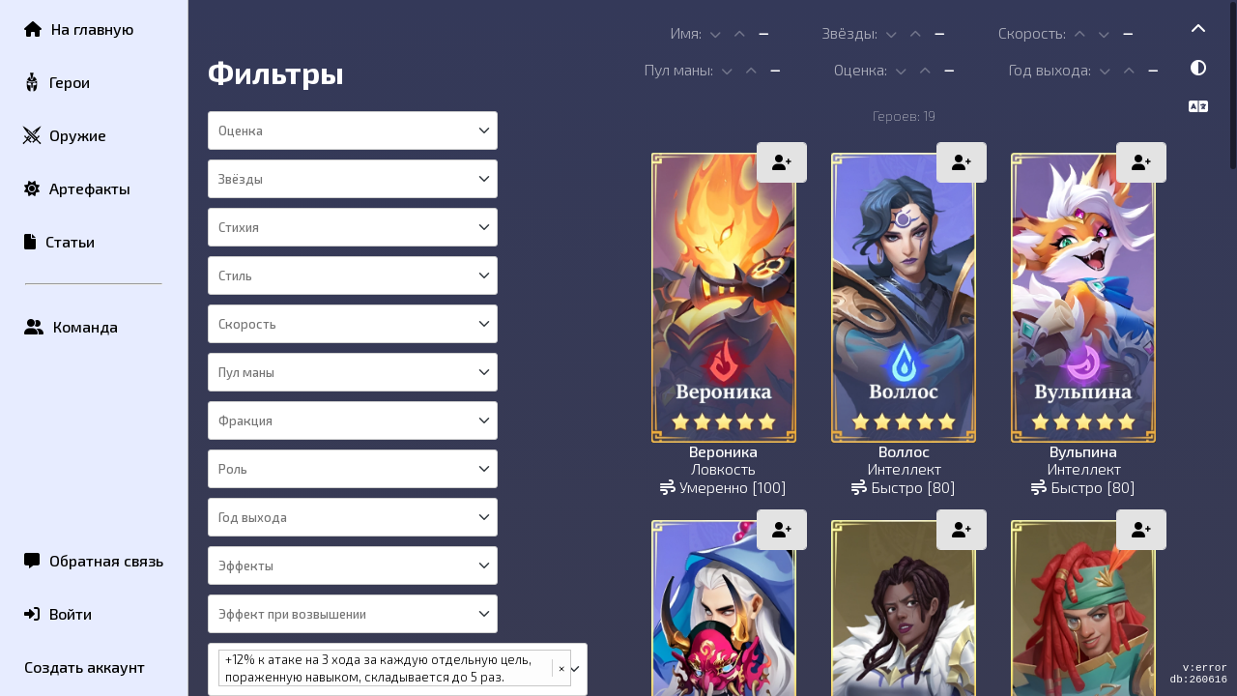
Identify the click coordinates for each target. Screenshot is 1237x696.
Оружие (64, 136)
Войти (58, 613)
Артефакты (77, 188)
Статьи (59, 241)
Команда (71, 326)
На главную (78, 28)
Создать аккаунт (84, 666)
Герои (56, 82)
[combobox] (351, 130)
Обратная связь (93, 560)
